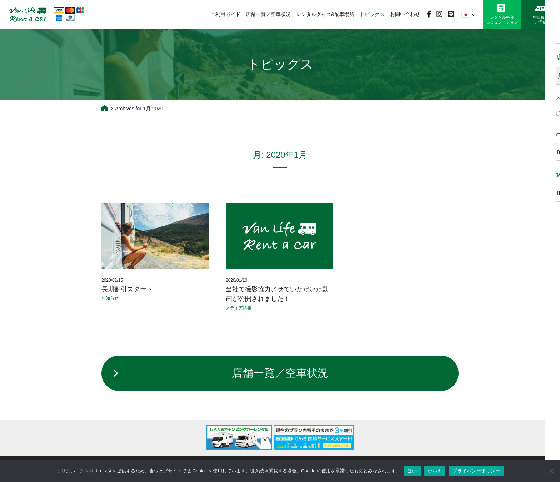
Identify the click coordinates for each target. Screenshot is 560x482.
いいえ (435, 470)
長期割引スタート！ (130, 289)
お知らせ (110, 298)
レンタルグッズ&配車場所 (325, 14)
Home (104, 108)
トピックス (372, 14)
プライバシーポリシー (476, 470)
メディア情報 (238, 307)
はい (412, 470)
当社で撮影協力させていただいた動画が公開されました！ (277, 294)
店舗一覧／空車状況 (268, 14)
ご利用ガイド (225, 14)
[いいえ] (551, 471)
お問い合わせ (405, 14)
